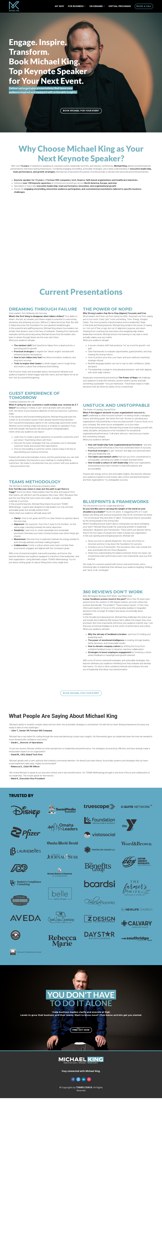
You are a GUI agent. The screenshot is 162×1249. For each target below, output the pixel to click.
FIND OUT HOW (81, 1030)
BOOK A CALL (143, 6)
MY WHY (59, 6)
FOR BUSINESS (76, 6)
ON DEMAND (96, 6)
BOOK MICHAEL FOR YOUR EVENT (81, 110)
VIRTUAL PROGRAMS (119, 6)
